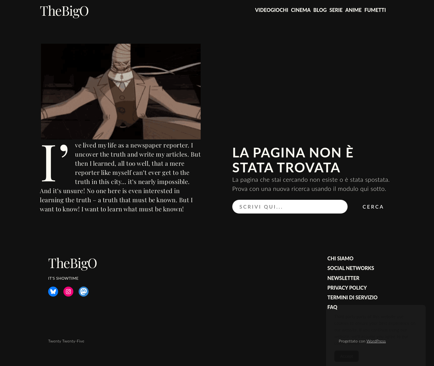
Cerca (373, 207)
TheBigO (64, 10)
